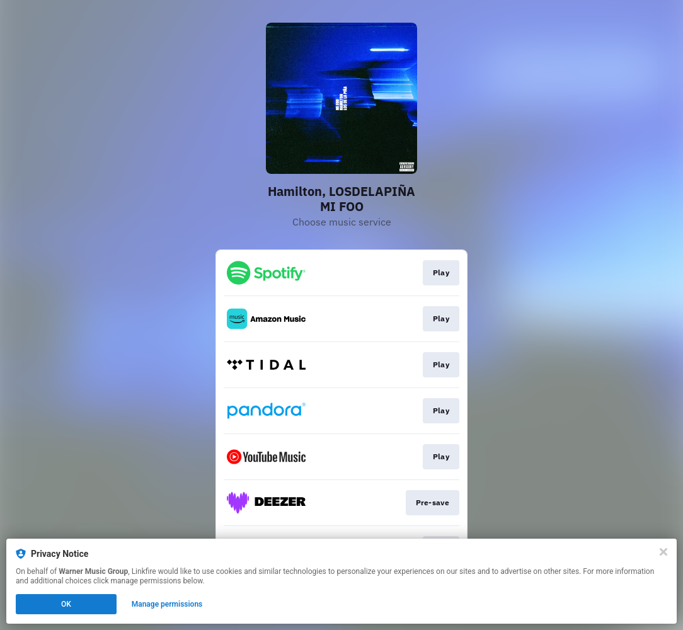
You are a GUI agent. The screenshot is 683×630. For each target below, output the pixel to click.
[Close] (663, 552)
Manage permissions (167, 604)
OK (66, 604)
